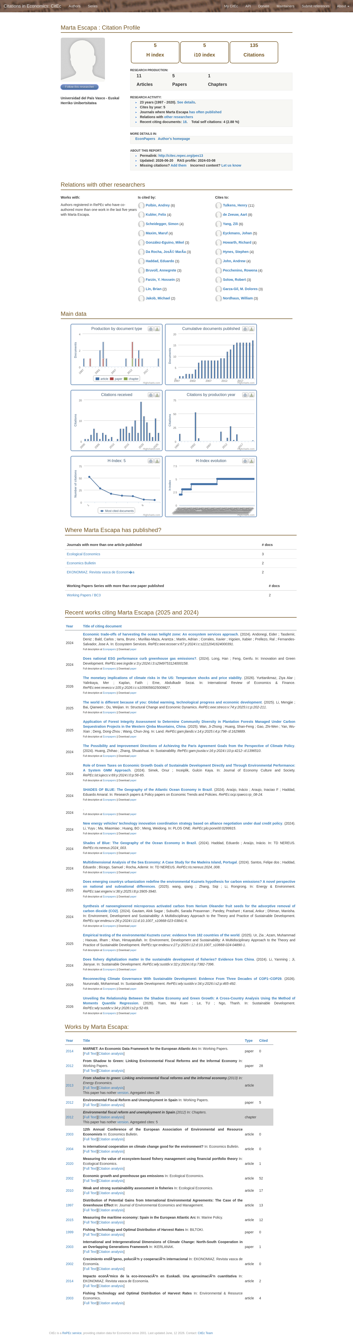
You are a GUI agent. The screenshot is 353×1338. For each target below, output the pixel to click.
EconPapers (145, 139)
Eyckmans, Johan (237, 233)
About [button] (343, 6)
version (122, 1093)
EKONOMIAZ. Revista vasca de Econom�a (100, 572)
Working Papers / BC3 (84, 595)
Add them (179, 165)
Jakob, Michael (158, 298)
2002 (70, 1178)
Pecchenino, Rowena (240, 270)
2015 (70, 1220)
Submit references (316, 6)
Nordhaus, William (238, 298)
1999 (70, 1232)
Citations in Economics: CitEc (32, 6)
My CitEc (231, 6)
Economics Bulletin (81, 563)
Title (88, 1041)
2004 (70, 1149)
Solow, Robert (234, 280)
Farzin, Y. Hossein (160, 280)
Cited (265, 1041)
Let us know (231, 165)
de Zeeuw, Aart (235, 214)
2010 (70, 1190)
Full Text (90, 1053)
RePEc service (72, 1333)
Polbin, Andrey (158, 205)
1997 (70, 1205)
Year (71, 626)
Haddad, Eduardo (160, 261)
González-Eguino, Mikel (165, 242)
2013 (70, 1085)
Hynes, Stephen (236, 252)
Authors (74, 6)
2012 (70, 1066)
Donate (263, 6)
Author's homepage (174, 139)
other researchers (178, 117)
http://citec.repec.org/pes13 (180, 156)
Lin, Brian (154, 289)
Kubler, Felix (156, 214)
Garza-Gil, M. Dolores (240, 289)
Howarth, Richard (237, 242)
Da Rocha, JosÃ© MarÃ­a (166, 252)
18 (185, 122)
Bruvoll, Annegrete (161, 270)
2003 (70, 1134)
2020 (70, 1164)
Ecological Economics (83, 554)
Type (251, 1041)
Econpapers (109, 649)
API (248, 6)
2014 (70, 1051)
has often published (205, 112)
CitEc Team (205, 1333)
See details (186, 102)
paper (133, 649)
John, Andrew (234, 261)
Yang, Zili (230, 224)
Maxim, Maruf (156, 233)
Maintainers (285, 6)
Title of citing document (104, 626)
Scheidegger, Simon (162, 224)
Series (93, 6)
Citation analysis (111, 1053)
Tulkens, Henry (235, 205)
